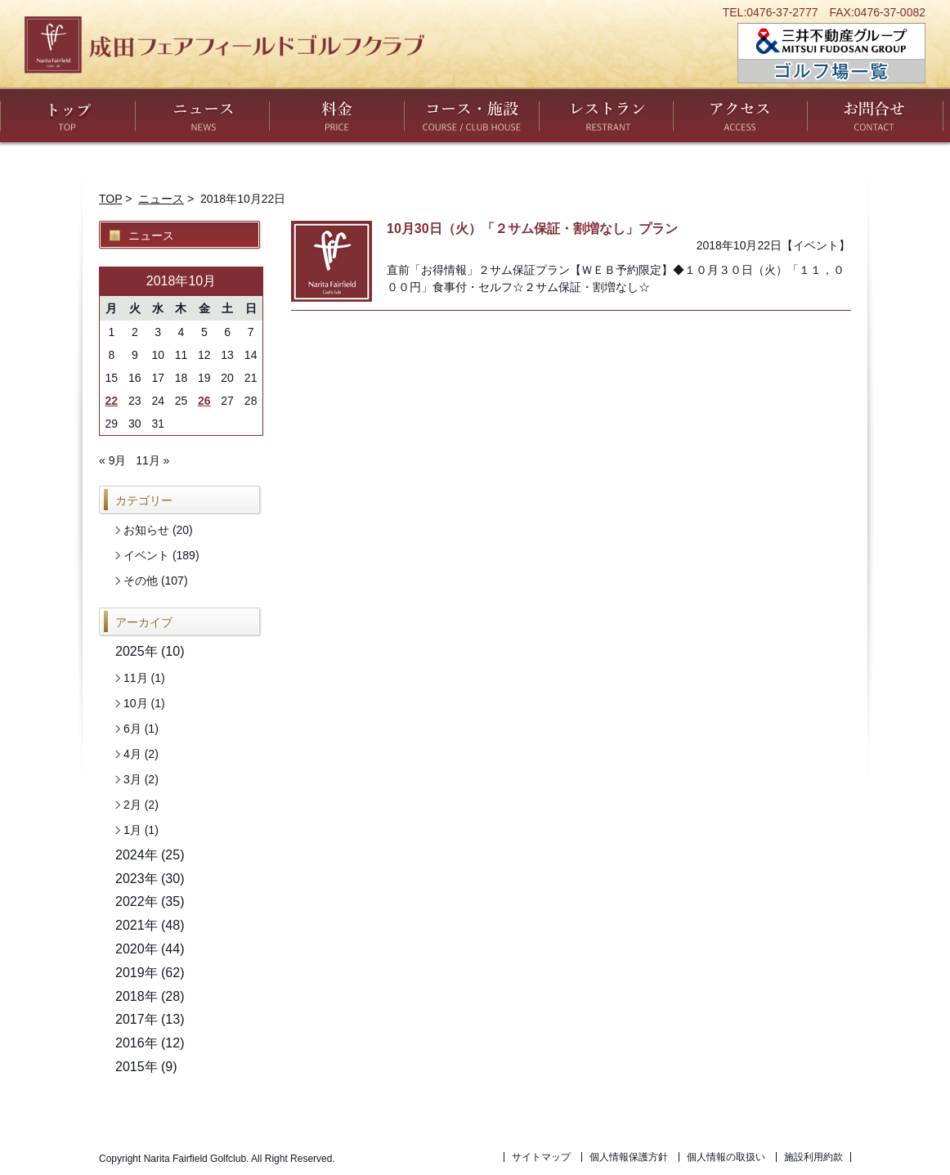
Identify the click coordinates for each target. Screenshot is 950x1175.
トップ (68, 114)
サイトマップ (541, 1157)
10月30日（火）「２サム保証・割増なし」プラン (532, 228)
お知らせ (146, 529)
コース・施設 (472, 114)
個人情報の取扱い (726, 1157)
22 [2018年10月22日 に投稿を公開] (112, 400)
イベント (816, 245)
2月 (132, 804)
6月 (132, 728)
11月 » (152, 460)
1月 (132, 829)
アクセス (740, 114)
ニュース (202, 114)
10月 (135, 703)
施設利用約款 (813, 1157)
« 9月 (112, 460)
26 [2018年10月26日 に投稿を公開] (204, 400)
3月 (132, 779)
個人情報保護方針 (628, 1157)
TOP (110, 198)
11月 (135, 677)
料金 (337, 114)
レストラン (606, 114)
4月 (132, 753)
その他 (140, 580)
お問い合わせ (875, 114)
